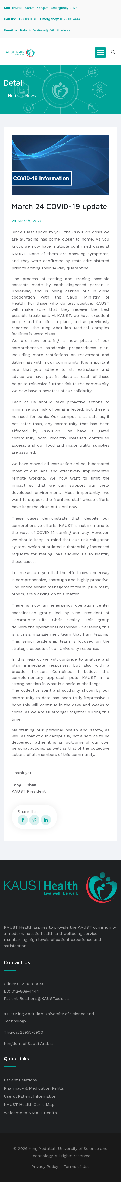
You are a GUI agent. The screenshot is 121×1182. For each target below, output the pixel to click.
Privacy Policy (44, 1166)
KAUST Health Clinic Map (29, 1104)
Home (14, 95)
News (30, 95)
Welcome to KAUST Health (30, 1112)
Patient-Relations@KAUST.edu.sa (36, 998)
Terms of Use (77, 1166)
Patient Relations (20, 1080)
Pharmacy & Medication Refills (34, 1088)
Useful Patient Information (30, 1096)
